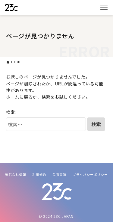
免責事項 (59, 174)
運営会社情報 (15, 174)
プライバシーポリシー (90, 174)
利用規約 (39, 174)
